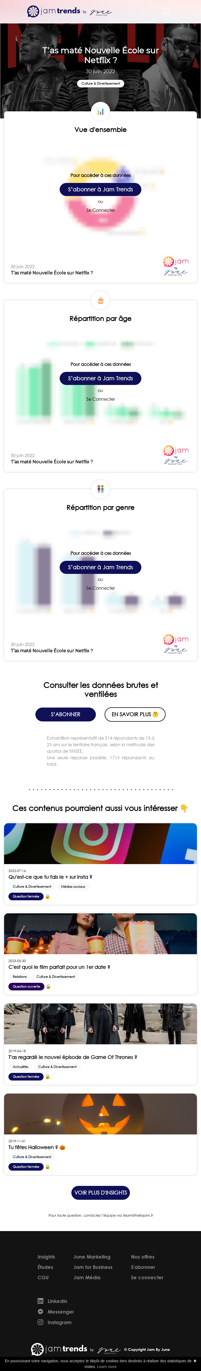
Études (45, 1267)
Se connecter (147, 1277)
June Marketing (92, 1257)
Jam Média (87, 1277)
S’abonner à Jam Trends (100, 189)
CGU (43, 1277)
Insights (46, 1257)
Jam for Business (93, 1267)
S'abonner (143, 1267)
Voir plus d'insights (100, 1192)
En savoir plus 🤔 (135, 714)
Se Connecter (100, 210)
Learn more (107, 1366)
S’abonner (65, 714)
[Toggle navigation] (166, 11)
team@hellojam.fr (138, 1215)
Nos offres (142, 1257)
